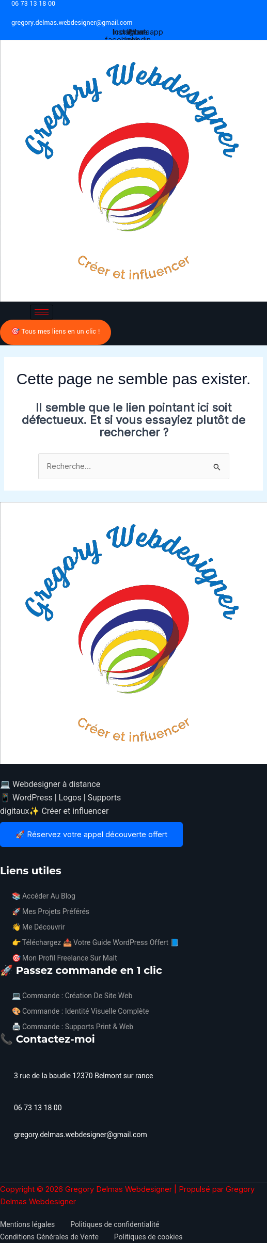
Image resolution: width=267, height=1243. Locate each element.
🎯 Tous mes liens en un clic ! (55, 331)
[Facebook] (1, 857)
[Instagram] (10, 857)
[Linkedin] (20, 857)
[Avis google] (29, 857)
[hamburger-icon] (41, 312)
